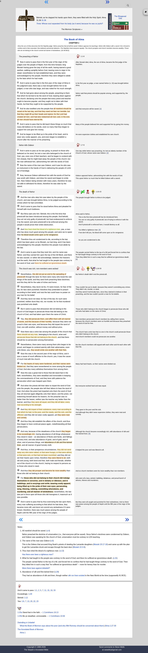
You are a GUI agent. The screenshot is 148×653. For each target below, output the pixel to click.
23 (37, 601)
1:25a (20, 612)
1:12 (26, 598)
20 (31, 601)
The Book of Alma (74, 39)
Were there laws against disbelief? (36, 568)
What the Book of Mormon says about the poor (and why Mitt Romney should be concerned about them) (62, 626)
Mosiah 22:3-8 (79, 547)
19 (51, 590)
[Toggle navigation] (128, 5)
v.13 (61, 551)
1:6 (23, 601)
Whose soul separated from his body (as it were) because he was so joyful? (72, 24)
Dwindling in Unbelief (26, 623)
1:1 (36, 590)
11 (45, 590)
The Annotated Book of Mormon (30, 629)
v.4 (48, 531)
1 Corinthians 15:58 (57, 616)
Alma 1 (23, 633)
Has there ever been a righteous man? (37, 554)
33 (54, 590)
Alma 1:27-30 (110, 626)
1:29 (30, 594)
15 (48, 590)
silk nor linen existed (76, 575)
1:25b (20, 616)
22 (34, 601)
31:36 (43, 20)
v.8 (52, 541)
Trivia (38, 24)
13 (28, 601)
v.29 (56, 572)
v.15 (115, 558)
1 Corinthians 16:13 (50, 612)
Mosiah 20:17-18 (100, 544)
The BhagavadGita (120, 17)
